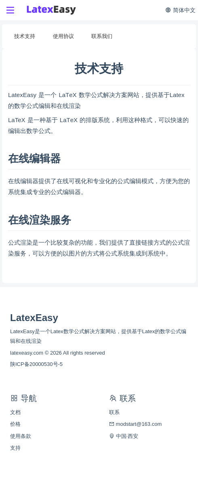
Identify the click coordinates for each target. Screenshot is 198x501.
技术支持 (24, 36)
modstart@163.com (135, 424)
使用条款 (20, 436)
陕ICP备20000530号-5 (36, 364)
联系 (114, 412)
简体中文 (180, 10)
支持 (15, 448)
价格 (15, 424)
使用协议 (63, 36)
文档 (15, 412)
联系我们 (101, 36)
